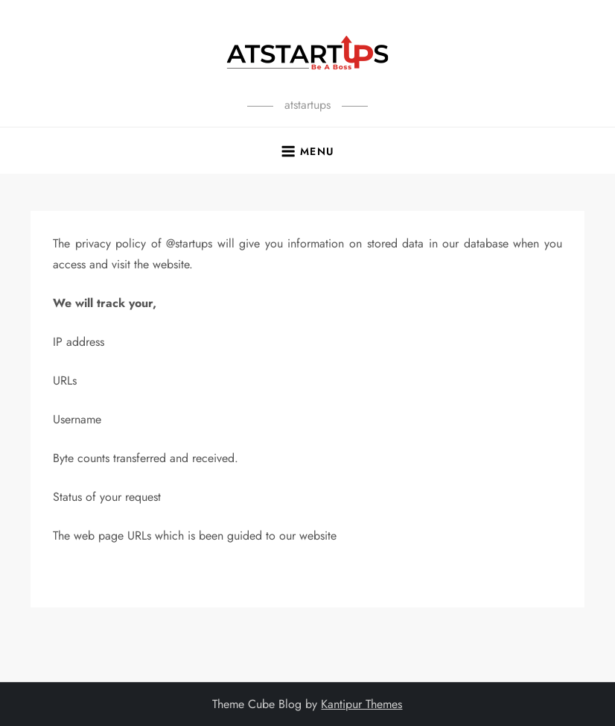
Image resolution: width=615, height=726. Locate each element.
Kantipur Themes (361, 704)
